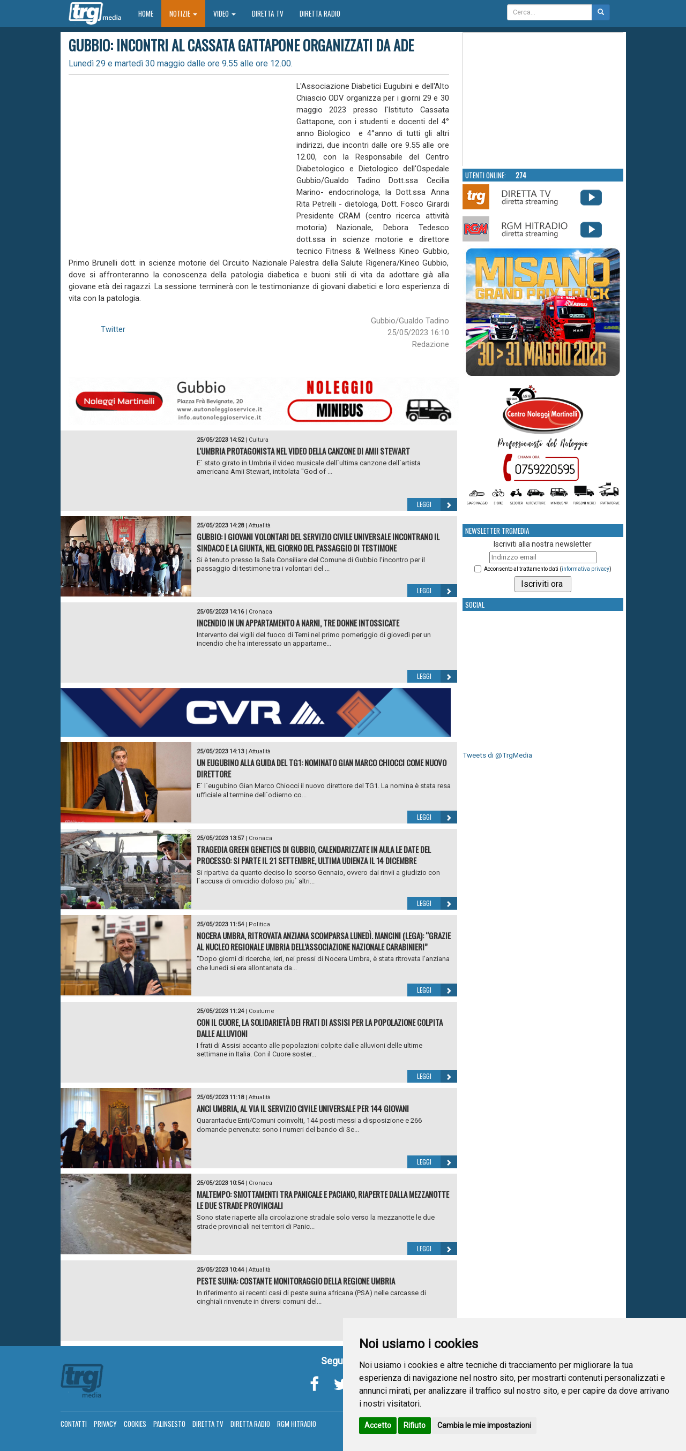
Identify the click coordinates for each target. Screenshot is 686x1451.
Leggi (437, 504)
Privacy (105, 1423)
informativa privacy (585, 569)
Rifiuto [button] (415, 1425)
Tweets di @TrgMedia (497, 755)
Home (149, 13)
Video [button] (224, 13)
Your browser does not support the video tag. (543, 100)
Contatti (74, 1423)
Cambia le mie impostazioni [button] (484, 1425)
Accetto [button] (377, 1425)
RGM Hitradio (296, 1423)
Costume (261, 1011)
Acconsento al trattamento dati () (548, 569)
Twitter (113, 329)
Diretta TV (268, 13)
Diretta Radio (320, 13)
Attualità (260, 525)
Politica (259, 924)
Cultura (259, 439)
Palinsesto (169, 1423)
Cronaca (260, 611)
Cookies (135, 1423)
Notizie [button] (183, 13)
